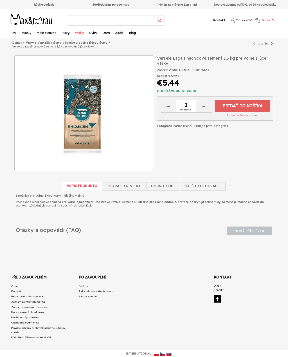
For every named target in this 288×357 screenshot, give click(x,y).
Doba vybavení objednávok (27, 312)
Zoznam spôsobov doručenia (29, 307)
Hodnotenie (162, 186)
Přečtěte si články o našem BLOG (31, 337)
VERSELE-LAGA (179, 70)
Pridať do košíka (243, 105)
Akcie (119, 33)
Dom (106, 33)
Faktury (83, 286)
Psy (13, 33)
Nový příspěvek (249, 231)
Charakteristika (124, 186)
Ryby (93, 33)
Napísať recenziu (168, 76)
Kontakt (219, 20)
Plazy (66, 33)
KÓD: (196, 70)
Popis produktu (82, 186)
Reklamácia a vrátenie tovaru (96, 291)
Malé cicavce (46, 33)
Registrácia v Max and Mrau (28, 296)
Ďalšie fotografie (203, 186)
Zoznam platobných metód (28, 301)
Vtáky (79, 33)
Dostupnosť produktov (25, 317)
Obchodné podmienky (25, 322)
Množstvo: (185, 109)
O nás (14, 286)
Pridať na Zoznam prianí (242, 115)
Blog (132, 33)
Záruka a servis (88, 296)
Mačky (26, 33)
